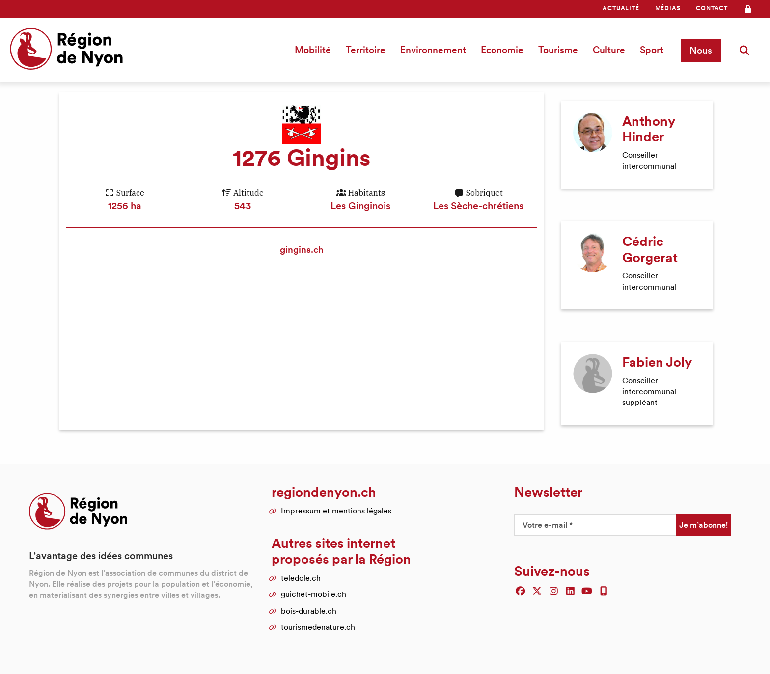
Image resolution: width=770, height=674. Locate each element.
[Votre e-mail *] (595, 515)
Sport (654, 49)
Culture (612, 49)
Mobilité (316, 49)
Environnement (436, 49)
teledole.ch (301, 568)
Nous (702, 50)
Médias (668, 8)
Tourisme (561, 49)
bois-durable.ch (308, 601)
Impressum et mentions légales (336, 501)
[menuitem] (621, 8)
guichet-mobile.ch (313, 585)
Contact (712, 8)
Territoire (368, 49)
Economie (505, 49)
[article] (637, 141)
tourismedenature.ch (318, 618)
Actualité (621, 8)
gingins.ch (301, 249)
